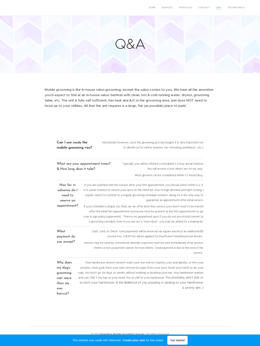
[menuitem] (215, 8)
